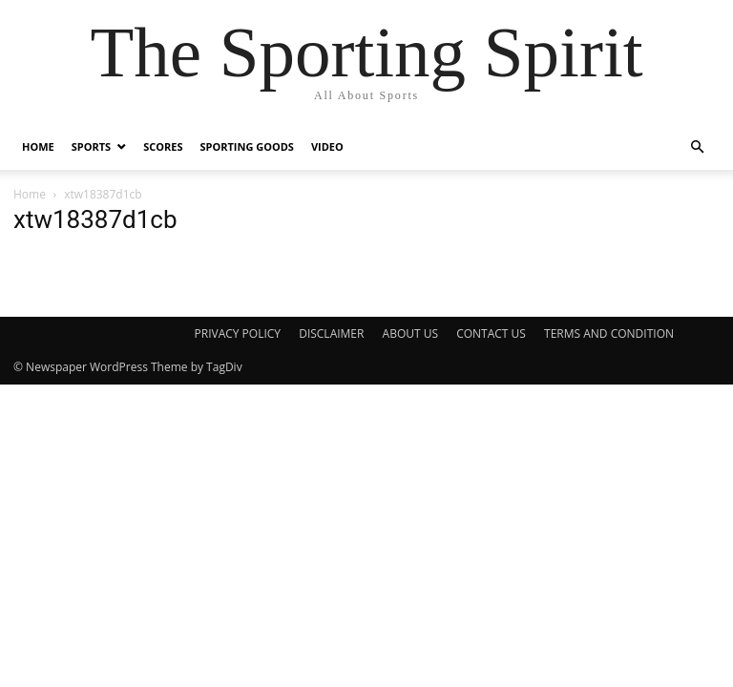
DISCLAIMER (331, 333)
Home (38, 146)
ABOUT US (410, 333)
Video (327, 146)
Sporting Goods (246, 146)
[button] (697, 147)
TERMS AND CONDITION (609, 333)
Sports (91, 146)
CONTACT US (491, 333)
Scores (162, 146)
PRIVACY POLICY (238, 333)
